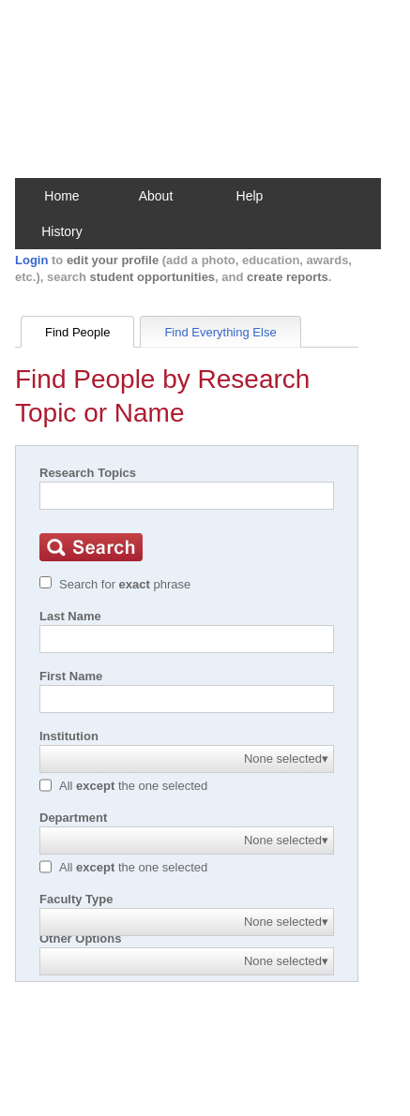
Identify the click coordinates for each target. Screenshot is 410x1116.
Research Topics (87, 473)
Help (250, 195)
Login (31, 260)
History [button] (62, 231)
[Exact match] (45, 582)
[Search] (186, 496)
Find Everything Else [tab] (220, 332)
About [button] (156, 195)
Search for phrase (124, 584)
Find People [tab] (77, 332)
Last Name (70, 616)
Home (61, 195)
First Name (70, 676)
